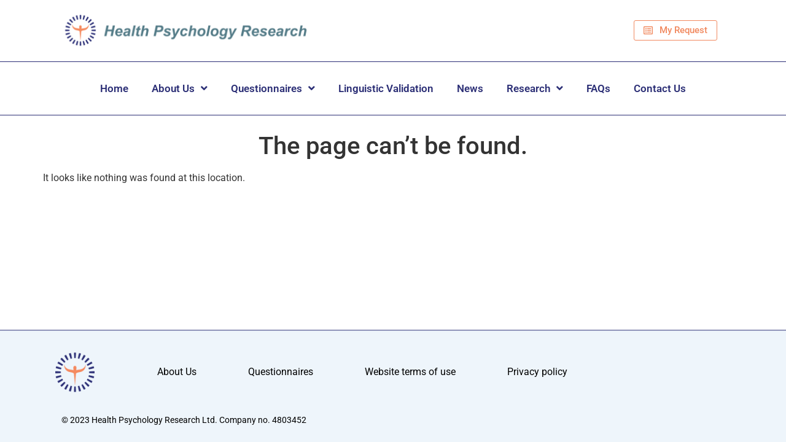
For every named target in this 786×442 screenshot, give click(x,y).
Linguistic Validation (386, 88)
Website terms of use (410, 372)
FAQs (598, 88)
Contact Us (660, 88)
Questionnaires (273, 88)
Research (535, 88)
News (470, 88)
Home (114, 88)
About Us (180, 88)
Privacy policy (537, 372)
